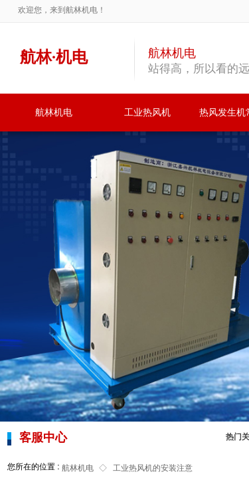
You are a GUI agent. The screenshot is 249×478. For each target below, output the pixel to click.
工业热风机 (147, 113)
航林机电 (53, 113)
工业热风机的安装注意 (153, 468)
